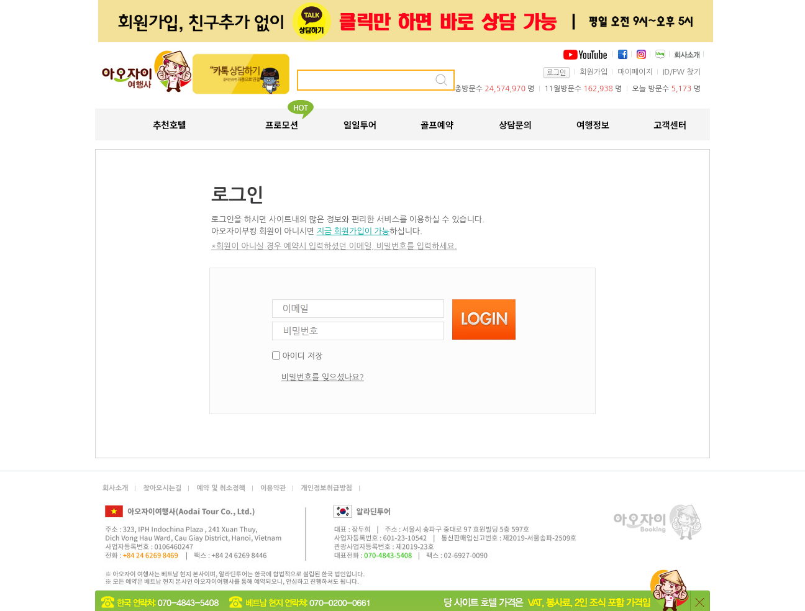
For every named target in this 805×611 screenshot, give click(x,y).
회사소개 (115, 488)
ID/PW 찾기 (682, 72)
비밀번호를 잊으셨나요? (322, 377)
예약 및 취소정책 (220, 488)
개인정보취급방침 (326, 488)
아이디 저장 (302, 356)
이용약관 (273, 488)
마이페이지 (634, 72)
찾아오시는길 (162, 488)
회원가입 (593, 72)
